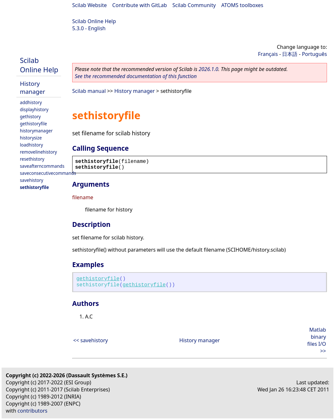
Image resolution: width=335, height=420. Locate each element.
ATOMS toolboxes (242, 5)
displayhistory (34, 109)
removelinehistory (38, 152)
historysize (31, 138)
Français (268, 54)
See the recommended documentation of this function (136, 76)
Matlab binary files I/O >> (316, 340)
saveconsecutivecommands (48, 173)
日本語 (289, 54)
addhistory (31, 102)
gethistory (30, 116)
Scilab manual (89, 90)
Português (314, 54)
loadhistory (31, 145)
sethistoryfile (34, 187)
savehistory (31, 180)
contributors (32, 410)
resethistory (32, 159)
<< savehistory (90, 340)
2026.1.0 (208, 69)
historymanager (36, 131)
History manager (32, 87)
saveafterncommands (42, 166)
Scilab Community (194, 5)
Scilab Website (89, 5)
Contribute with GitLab (139, 5)
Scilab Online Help (94, 21)
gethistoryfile (33, 124)
